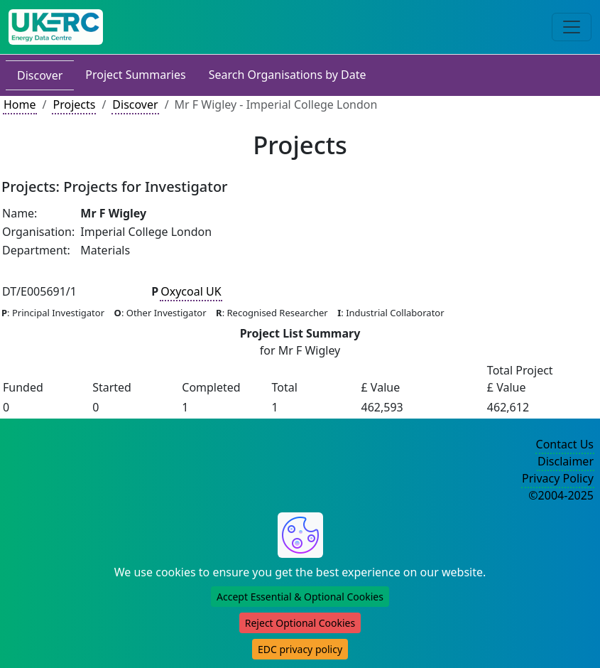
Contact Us (565, 444)
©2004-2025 (561, 495)
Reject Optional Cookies (300, 623)
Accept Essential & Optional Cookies (300, 596)
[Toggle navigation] (571, 27)
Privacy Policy (558, 478)
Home (20, 104)
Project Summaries (135, 74)
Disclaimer (566, 461)
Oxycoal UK (190, 291)
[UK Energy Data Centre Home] (56, 27)
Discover (39, 75)
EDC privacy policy (300, 649)
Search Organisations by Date (287, 74)
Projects (74, 104)
